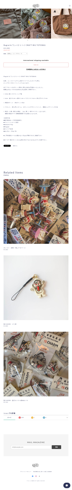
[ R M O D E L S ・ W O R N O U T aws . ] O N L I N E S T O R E (36, 1)
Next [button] (69, 24)
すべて (9, 417)
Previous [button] (3, 24)
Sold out (36, 65)
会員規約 (49, 471)
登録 (56, 447)
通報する (15, 145)
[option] (36, 24)
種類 (5, 53)
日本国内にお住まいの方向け (36, 69)
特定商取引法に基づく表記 (40, 471)
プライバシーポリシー (25, 471)
